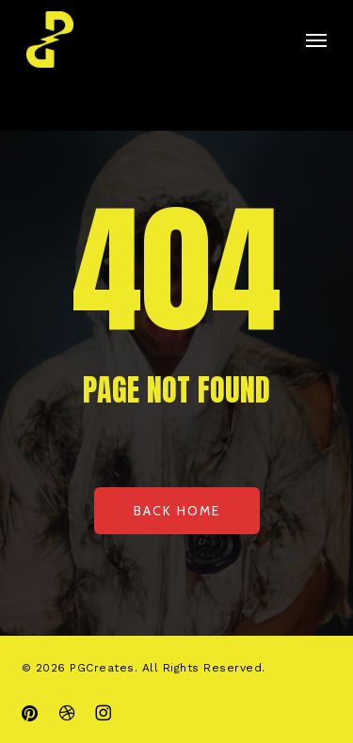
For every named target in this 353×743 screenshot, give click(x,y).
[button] (316, 39)
